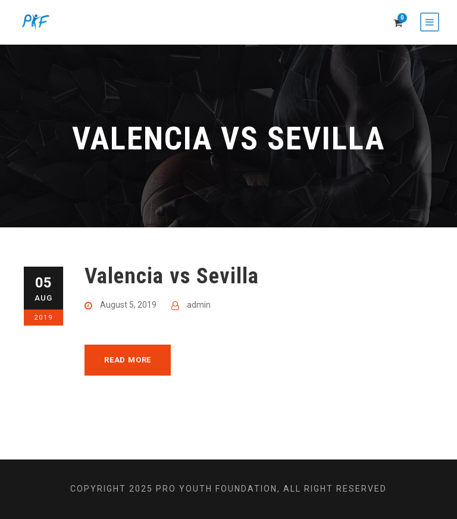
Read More (127, 359)
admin (199, 304)
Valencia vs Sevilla (171, 276)
